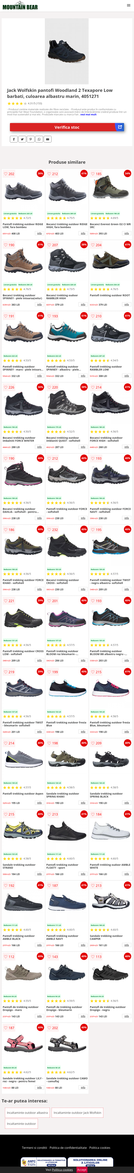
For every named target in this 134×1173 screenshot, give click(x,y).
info (39, 233)
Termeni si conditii (34, 1148)
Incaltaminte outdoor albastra (27, 1113)
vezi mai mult (89, 114)
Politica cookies (99, 1148)
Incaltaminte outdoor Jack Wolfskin (77, 1113)
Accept (82, 1170)
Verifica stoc (89, 127)
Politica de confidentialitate (68, 1148)
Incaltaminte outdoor (21, 1124)
